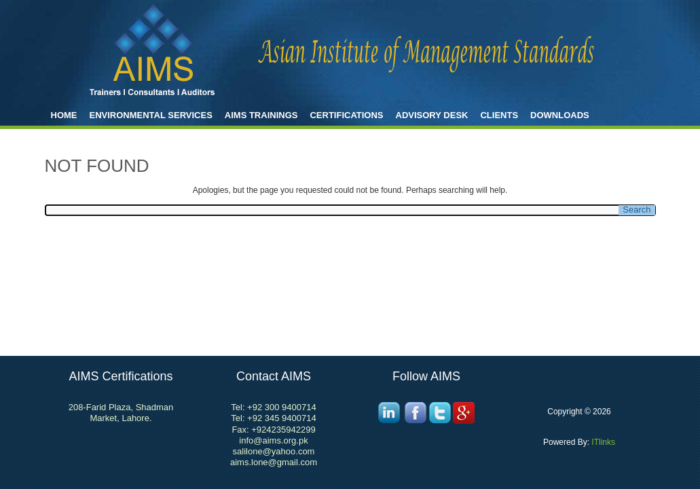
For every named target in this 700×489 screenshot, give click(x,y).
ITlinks (602, 442)
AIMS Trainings (261, 115)
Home (64, 115)
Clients (499, 115)
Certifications (346, 115)
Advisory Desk (432, 115)
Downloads (559, 115)
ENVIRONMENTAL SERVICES (151, 115)
